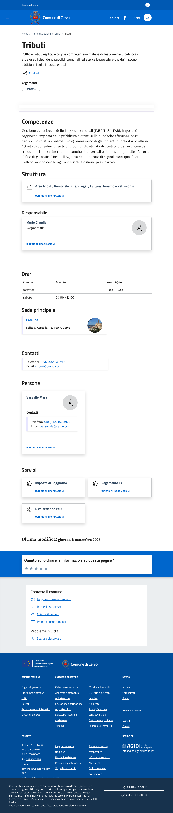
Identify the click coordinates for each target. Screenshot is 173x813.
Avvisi (125, 698)
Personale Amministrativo (36, 709)
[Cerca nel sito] (148, 18)
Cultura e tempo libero (101, 720)
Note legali (94, 763)
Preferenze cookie (76, 805)
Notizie (126, 687)
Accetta (134, 795)
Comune (32, 319)
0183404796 (33, 759)
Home (25, 34)
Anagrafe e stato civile (67, 693)
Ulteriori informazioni (49, 195)
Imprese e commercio (100, 726)
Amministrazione (41, 34)
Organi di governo (31, 687)
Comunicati (128, 693)
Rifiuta (134, 787)
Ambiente (94, 704)
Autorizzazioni (62, 698)
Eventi (126, 726)
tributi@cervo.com (48, 366)
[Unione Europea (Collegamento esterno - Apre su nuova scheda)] (38, 664)
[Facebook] (123, 17)
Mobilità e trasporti (99, 687)
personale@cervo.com (55, 426)
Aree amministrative (33, 693)
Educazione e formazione (68, 704)
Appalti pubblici (63, 709)
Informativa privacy (99, 757)
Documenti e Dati (31, 715)
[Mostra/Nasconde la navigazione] (7, 17)
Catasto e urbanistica (66, 687)
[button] (30, 5)
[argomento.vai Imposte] (31, 88)
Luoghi (126, 721)
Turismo (59, 726)
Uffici (57, 34)
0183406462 (33, 754)
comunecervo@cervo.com (36, 769)
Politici (25, 704)
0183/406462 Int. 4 (53, 362)
